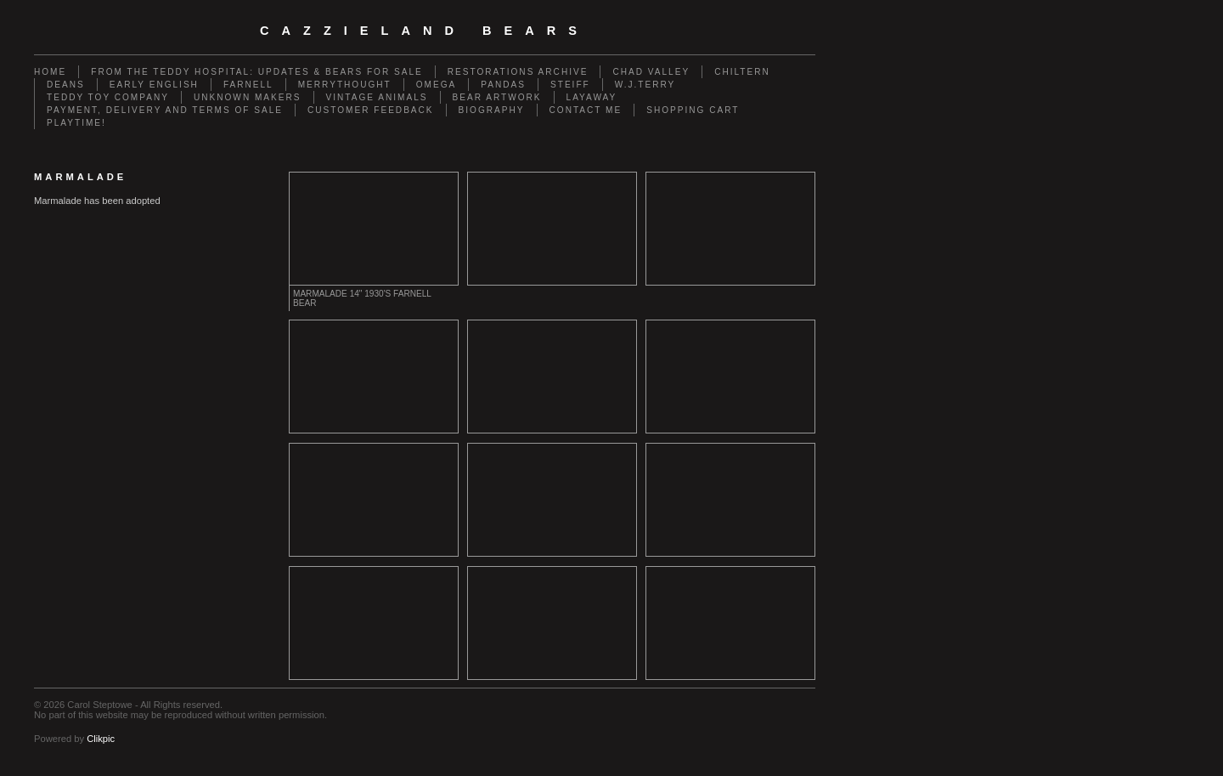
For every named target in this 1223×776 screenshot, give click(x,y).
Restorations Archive (518, 71)
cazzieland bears (424, 30)
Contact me (586, 110)
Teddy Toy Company (108, 97)
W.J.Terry (645, 84)
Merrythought (345, 84)
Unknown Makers (248, 97)
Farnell (248, 84)
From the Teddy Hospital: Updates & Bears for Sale (257, 71)
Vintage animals (377, 97)
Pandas (503, 84)
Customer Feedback (370, 110)
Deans (66, 84)
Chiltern (742, 71)
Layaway (591, 97)
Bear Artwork (497, 97)
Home (50, 71)
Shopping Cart (692, 110)
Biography (492, 110)
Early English (154, 84)
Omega (436, 84)
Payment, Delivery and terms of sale (165, 110)
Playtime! (76, 122)
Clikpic (101, 739)
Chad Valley (651, 71)
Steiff (570, 84)
